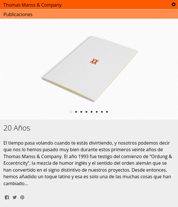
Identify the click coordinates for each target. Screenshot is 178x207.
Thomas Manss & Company (32, 5)
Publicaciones (18, 14)
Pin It (22, 196)
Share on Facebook (6, 196)
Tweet (14, 196)
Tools (173, 4)
